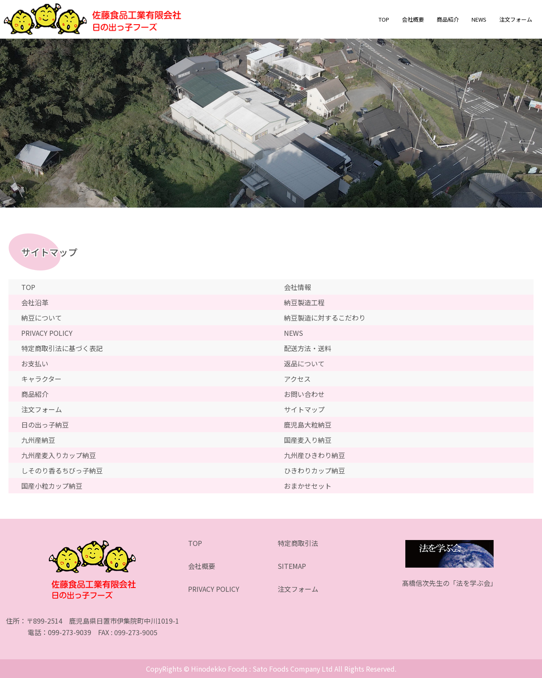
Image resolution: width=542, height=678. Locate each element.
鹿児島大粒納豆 (307, 424)
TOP (384, 19)
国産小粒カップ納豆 (51, 486)
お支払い (34, 363)
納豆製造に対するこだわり (324, 317)
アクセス (297, 379)
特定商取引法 (298, 543)
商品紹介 (448, 19)
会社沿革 (34, 302)
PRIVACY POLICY (47, 333)
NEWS (479, 19)
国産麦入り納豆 (307, 440)
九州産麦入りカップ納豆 (58, 455)
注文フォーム (515, 19)
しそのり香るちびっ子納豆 (62, 470)
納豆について (41, 317)
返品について (304, 363)
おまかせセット (307, 486)
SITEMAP (292, 566)
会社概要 (413, 19)
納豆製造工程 (304, 302)
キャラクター (41, 379)
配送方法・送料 (307, 348)
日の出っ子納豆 (45, 424)
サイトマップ (304, 409)
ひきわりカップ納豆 (314, 470)
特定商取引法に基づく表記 (62, 348)
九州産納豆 (38, 440)
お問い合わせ (304, 394)
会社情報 (297, 287)
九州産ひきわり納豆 (314, 455)
